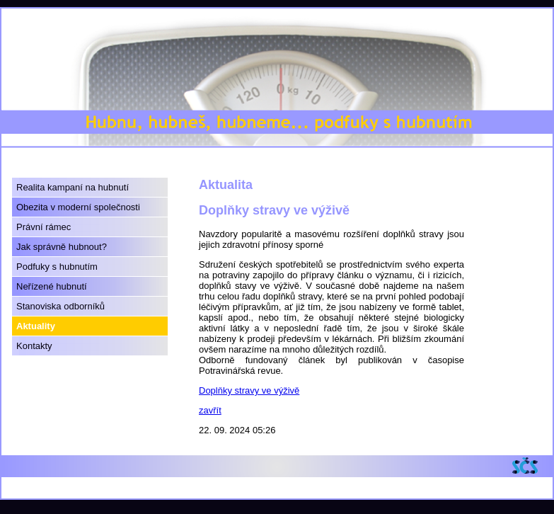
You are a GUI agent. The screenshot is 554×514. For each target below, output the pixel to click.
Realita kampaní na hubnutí (72, 187)
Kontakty (34, 346)
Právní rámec (43, 227)
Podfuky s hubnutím (57, 266)
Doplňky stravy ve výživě (249, 390)
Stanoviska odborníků (60, 306)
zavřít (210, 410)
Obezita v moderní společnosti (78, 207)
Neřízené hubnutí (51, 286)
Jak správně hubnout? (61, 246)
